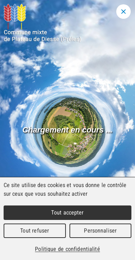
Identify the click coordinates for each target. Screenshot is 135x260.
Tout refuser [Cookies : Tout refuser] (34, 230)
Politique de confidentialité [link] (67, 249)
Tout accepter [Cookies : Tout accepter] (67, 212)
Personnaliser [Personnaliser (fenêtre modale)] (100, 230)
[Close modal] (123, 11)
